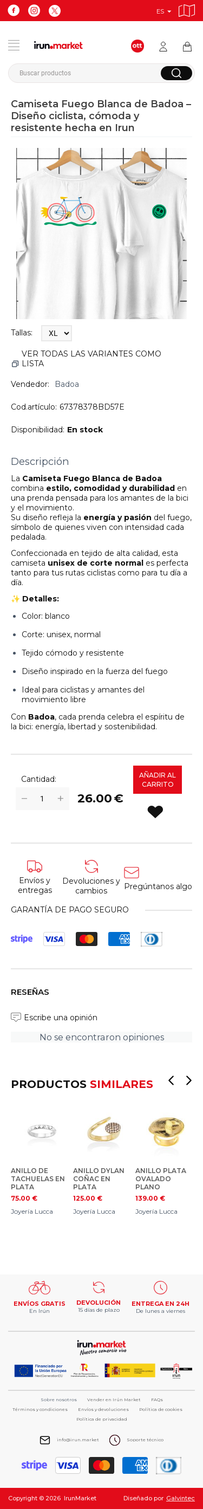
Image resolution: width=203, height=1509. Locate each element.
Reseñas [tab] (30, 992)
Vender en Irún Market (114, 1399)
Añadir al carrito (157, 779)
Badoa (67, 384)
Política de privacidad (101, 1419)
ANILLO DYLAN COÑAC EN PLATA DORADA (99, 1179)
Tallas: (21, 333)
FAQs (157, 1399)
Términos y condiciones (40, 1409)
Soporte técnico (145, 1439)
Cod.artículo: (34, 407)
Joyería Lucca (32, 1211)
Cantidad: (38, 779)
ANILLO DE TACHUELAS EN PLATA (38, 1179)
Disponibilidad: (37, 430)
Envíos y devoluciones (103, 1409)
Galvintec (180, 1498)
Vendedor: (30, 384)
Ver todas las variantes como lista (91, 358)
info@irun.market (78, 1439)
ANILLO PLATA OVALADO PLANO (160, 1179)
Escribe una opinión (60, 1017)
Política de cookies (160, 1409)
